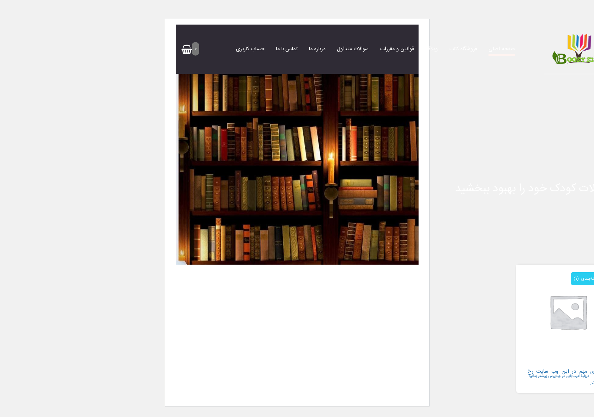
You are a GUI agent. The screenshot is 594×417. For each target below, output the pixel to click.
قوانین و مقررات (397, 49)
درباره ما (317, 49)
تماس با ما (287, 49)
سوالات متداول (353, 49)
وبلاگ (431, 49)
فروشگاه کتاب (463, 49)
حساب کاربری (250, 49)
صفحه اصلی (502, 49)
